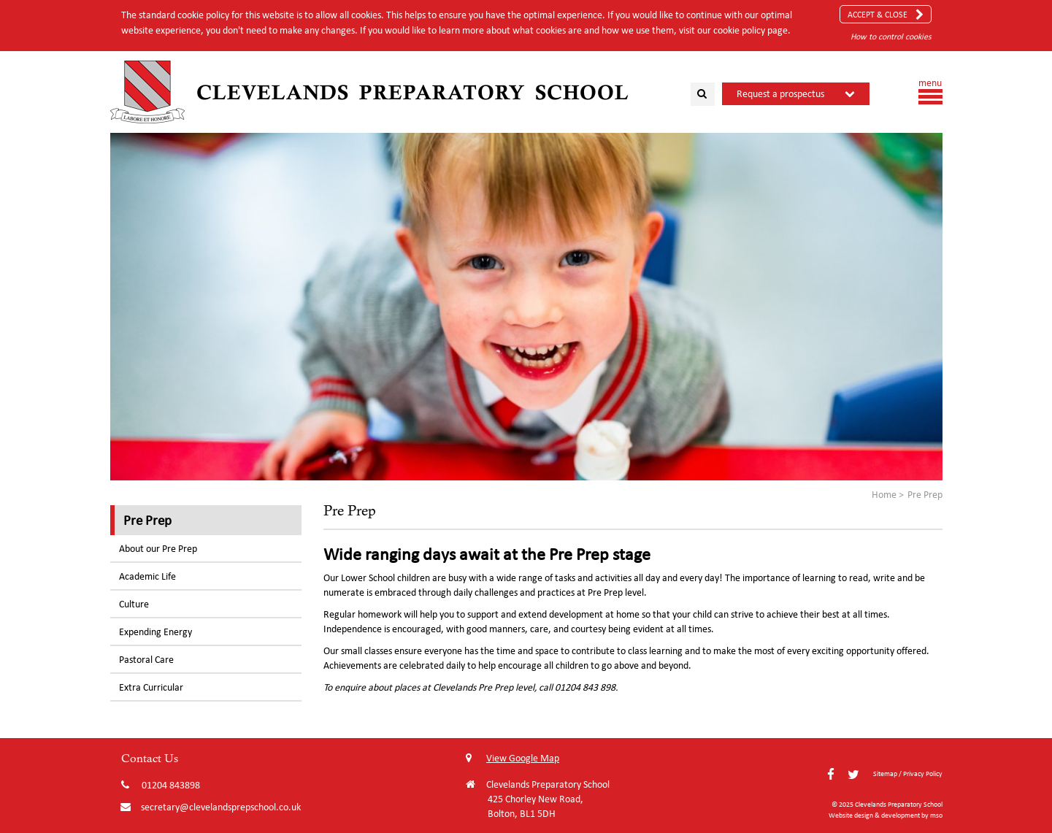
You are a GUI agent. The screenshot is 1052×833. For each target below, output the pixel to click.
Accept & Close (886, 14)
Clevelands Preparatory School (412, 92)
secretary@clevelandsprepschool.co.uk (221, 807)
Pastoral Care (146, 659)
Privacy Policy (922, 773)
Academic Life (147, 576)
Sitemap (885, 773)
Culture (134, 604)
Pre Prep (147, 520)
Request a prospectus (780, 93)
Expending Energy (155, 631)
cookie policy (739, 30)
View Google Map (512, 758)
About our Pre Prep (158, 548)
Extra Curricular (151, 687)
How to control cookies (891, 36)
